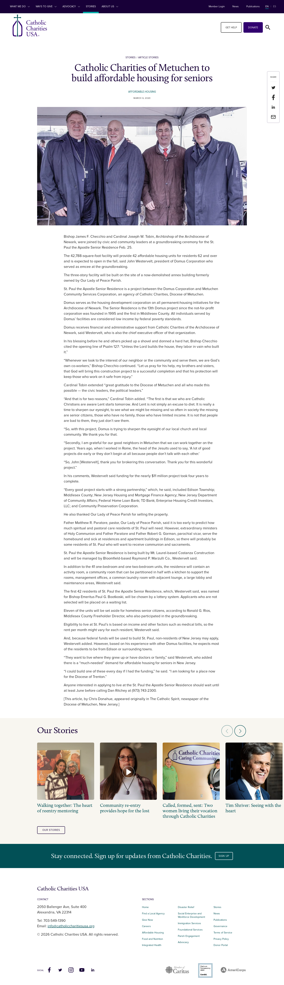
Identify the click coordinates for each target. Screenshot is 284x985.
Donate (253, 27)
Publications (253, 6)
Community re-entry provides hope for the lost (124, 808)
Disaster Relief (186, 907)
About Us (110, 6)
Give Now (147, 919)
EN (267, 6)
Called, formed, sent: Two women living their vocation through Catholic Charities (190, 811)
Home (145, 907)
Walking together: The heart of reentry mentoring (64, 808)
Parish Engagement (189, 936)
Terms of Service (223, 932)
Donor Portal (221, 945)
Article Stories (148, 57)
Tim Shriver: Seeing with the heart (253, 808)
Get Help (231, 27)
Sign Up (224, 856)
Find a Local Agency (153, 913)
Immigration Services (189, 923)
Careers (146, 926)
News (235, 6)
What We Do (20, 6)
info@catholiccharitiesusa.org (71, 926)
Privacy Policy (221, 939)
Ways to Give (46, 6)
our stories (51, 830)
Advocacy (71, 6)
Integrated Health (151, 945)
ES (274, 6)
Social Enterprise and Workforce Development (192, 915)
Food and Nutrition (152, 939)
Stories (91, 6)
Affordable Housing (142, 91)
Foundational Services (190, 929)
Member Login (217, 6)
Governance (220, 926)
